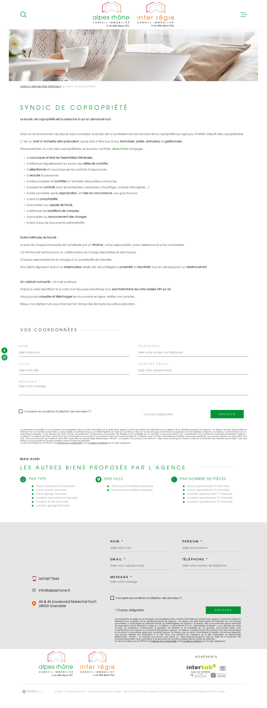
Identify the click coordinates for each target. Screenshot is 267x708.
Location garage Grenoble (53, 505)
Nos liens (191, 691)
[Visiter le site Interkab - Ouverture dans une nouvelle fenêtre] (201, 668)
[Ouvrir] (23, 14)
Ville (24, 363)
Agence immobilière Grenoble (40, 86)
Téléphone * (195, 559)
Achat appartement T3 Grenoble (208, 486)
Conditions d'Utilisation (98, 443)
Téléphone (149, 346)
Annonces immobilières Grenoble (132, 486)
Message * (30, 381)
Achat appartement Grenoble (55, 486)
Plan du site (130, 691)
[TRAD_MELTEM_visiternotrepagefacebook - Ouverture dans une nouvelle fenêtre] (4, 350)
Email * (118, 559)
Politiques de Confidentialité (69, 443)
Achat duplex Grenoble (51, 489)
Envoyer (227, 414)
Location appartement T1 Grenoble (209, 493)
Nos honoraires (176, 691)
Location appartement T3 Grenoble (209, 501)
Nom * (116, 541)
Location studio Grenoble (52, 501)
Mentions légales (147, 691)
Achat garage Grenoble (51, 493)
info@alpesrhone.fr (54, 590)
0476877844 (49, 578)
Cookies (220, 691)
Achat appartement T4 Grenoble (208, 489)
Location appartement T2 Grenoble (209, 497)
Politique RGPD (206, 691)
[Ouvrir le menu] (243, 14)
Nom (23, 346)
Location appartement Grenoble (57, 497)
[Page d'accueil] (133, 14)
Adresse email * (155, 363)
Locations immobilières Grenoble (132, 489)
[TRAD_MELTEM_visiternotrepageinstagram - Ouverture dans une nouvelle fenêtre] (4, 357)
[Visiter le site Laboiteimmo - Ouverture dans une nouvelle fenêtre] (33, 691)
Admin (162, 691)
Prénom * (192, 541)
